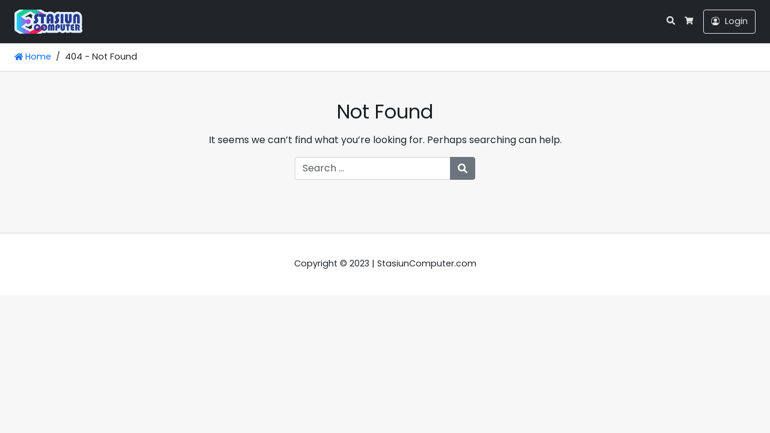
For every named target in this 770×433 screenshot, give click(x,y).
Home (32, 57)
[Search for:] (373, 168)
